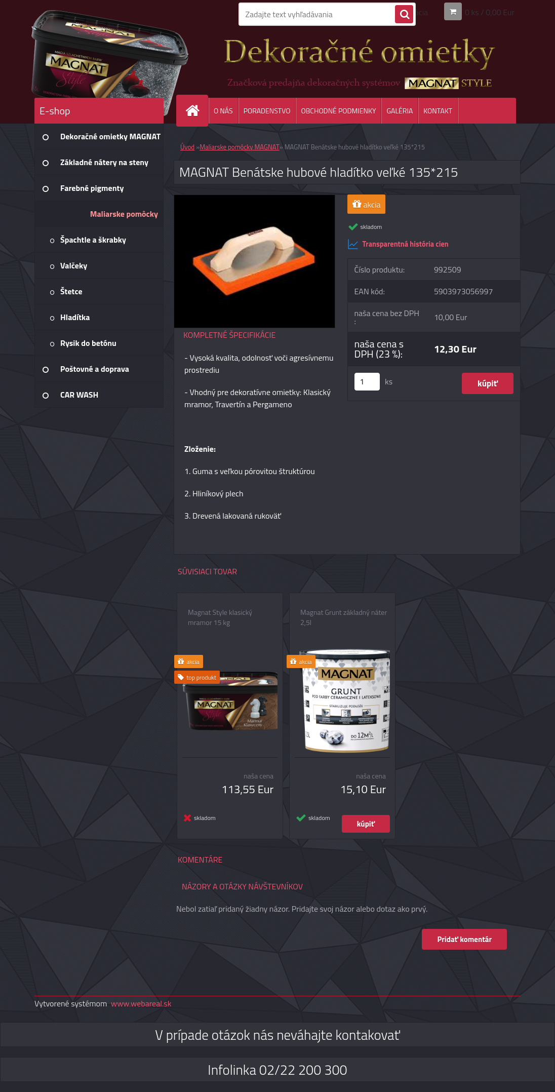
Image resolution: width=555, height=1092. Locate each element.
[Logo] (104, 60)
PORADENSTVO (267, 110)
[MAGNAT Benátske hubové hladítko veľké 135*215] (254, 199)
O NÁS (223, 110)
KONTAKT (437, 110)
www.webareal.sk (141, 1003)
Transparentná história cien (398, 244)
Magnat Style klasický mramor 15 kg (220, 617)
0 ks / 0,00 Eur (489, 12)
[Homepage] (196, 111)
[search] (404, 14)
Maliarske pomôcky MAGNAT (240, 147)
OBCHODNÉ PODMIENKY (338, 110)
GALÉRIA (399, 110)
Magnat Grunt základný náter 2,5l (343, 617)
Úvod (187, 147)
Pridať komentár (464, 939)
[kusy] (367, 382)
